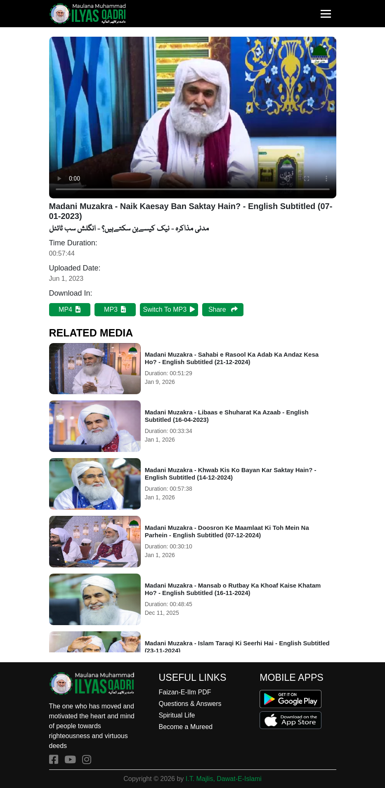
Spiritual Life (176, 715)
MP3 (115, 309)
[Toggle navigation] (325, 14)
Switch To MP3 (169, 309)
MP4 (69, 309)
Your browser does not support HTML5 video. (192, 117)
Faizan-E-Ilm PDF (184, 692)
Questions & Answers (189, 703)
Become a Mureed (185, 726)
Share (223, 309)
